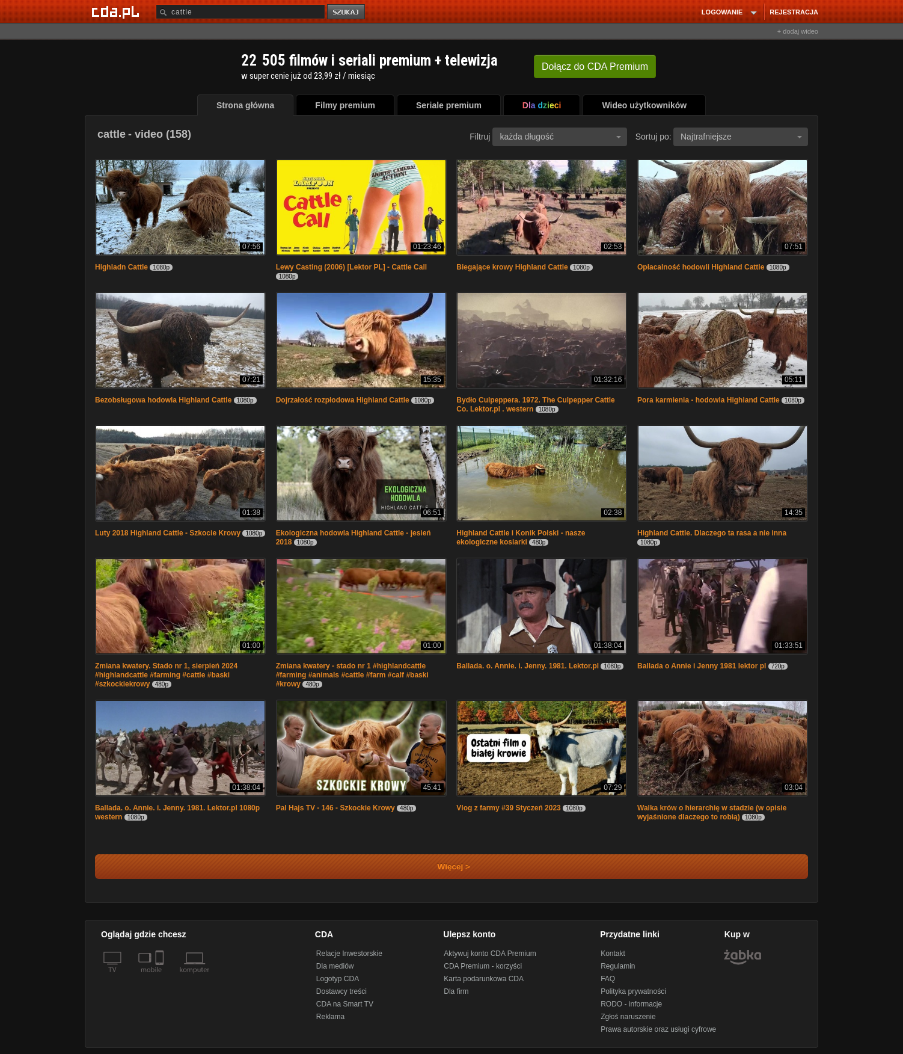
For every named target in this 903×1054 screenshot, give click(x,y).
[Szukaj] (240, 11)
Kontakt (613, 953)
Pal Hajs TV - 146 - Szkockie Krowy (335, 808)
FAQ (608, 979)
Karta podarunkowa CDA (484, 979)
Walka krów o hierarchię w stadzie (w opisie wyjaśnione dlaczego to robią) (711, 812)
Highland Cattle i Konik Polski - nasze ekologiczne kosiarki (520, 537)
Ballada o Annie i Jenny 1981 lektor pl (701, 666)
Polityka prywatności (633, 991)
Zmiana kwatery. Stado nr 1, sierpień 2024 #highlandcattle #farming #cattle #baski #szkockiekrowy (166, 675)
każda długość (560, 136)
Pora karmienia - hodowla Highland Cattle (708, 400)
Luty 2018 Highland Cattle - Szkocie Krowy (167, 533)
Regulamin (618, 966)
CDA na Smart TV (344, 1004)
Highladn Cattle (121, 267)
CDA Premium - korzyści (483, 966)
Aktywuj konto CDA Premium (490, 953)
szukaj (347, 12)
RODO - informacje (631, 1004)
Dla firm (456, 991)
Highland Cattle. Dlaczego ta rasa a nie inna (711, 533)
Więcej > (443, 866)
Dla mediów (335, 966)
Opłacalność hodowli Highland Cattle (700, 267)
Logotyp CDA (337, 979)
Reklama (330, 1016)
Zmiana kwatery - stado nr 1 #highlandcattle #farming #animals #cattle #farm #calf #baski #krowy (352, 675)
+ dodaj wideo (797, 31)
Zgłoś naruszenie (628, 1016)
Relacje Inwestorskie (349, 953)
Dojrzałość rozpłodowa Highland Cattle (342, 400)
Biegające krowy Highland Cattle (512, 267)
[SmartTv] (161, 977)
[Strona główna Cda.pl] (117, 11)
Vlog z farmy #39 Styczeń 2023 (508, 808)
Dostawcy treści (341, 991)
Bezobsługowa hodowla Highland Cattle (163, 400)
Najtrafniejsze (741, 136)
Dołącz (595, 66)
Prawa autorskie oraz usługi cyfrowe (658, 1029)
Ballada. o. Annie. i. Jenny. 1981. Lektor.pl (527, 666)
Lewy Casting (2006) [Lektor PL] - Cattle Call (351, 267)
